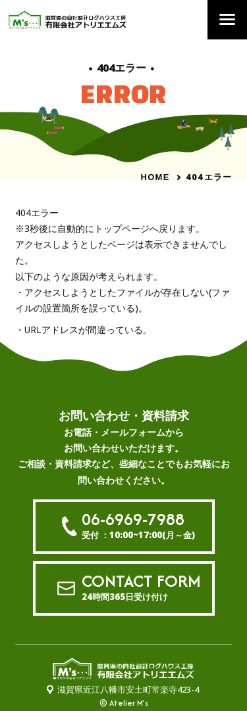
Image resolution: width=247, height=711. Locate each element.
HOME (154, 177)
